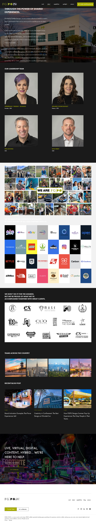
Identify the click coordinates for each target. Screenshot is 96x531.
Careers (72, 4)
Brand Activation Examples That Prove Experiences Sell (18, 414)
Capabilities (56, 4)
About (48, 4)
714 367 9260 (10, 509)
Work (43, 4)
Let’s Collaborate (14, 469)
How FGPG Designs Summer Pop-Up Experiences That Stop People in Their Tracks (77, 416)
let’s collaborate (23, 509)
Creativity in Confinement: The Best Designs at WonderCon (46, 414)
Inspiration (40, 410)
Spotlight (65, 4)
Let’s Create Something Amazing (85, 4)
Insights (6, 410)
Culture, (36, 410)
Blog (85, 500)
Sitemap (10, 520)
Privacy (6, 520)
